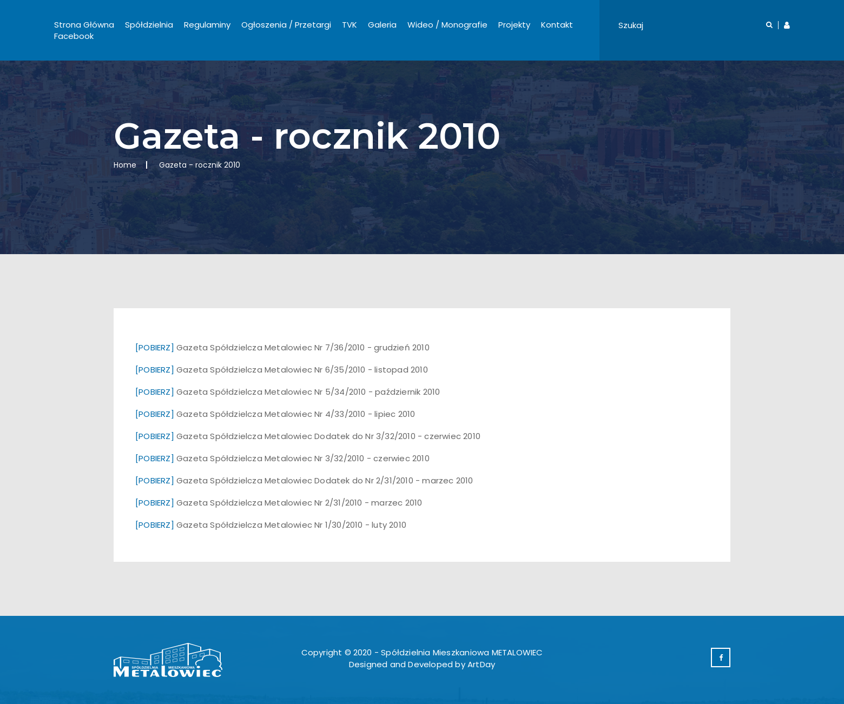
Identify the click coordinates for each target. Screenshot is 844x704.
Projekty (514, 24)
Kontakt (557, 24)
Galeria (382, 24)
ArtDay (481, 664)
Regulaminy (207, 24)
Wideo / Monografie (447, 24)
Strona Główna (84, 24)
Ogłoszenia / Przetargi (286, 24)
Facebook (74, 36)
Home (125, 165)
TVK (349, 24)
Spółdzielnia (149, 24)
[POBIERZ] (154, 347)
